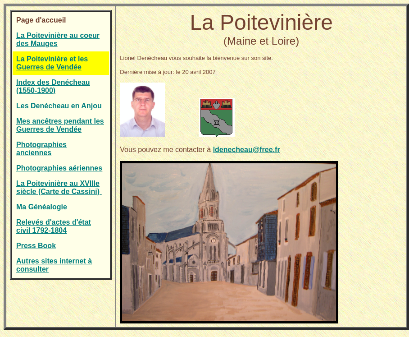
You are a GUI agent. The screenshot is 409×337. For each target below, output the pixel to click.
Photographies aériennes (59, 168)
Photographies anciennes (41, 149)
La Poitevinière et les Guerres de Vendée (52, 63)
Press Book (36, 245)
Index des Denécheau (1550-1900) (53, 86)
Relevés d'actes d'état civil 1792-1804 (53, 226)
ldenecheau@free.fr (246, 149)
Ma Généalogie (41, 207)
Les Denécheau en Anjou (59, 106)
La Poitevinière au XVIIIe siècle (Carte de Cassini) (58, 187)
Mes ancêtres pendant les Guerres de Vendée (60, 125)
